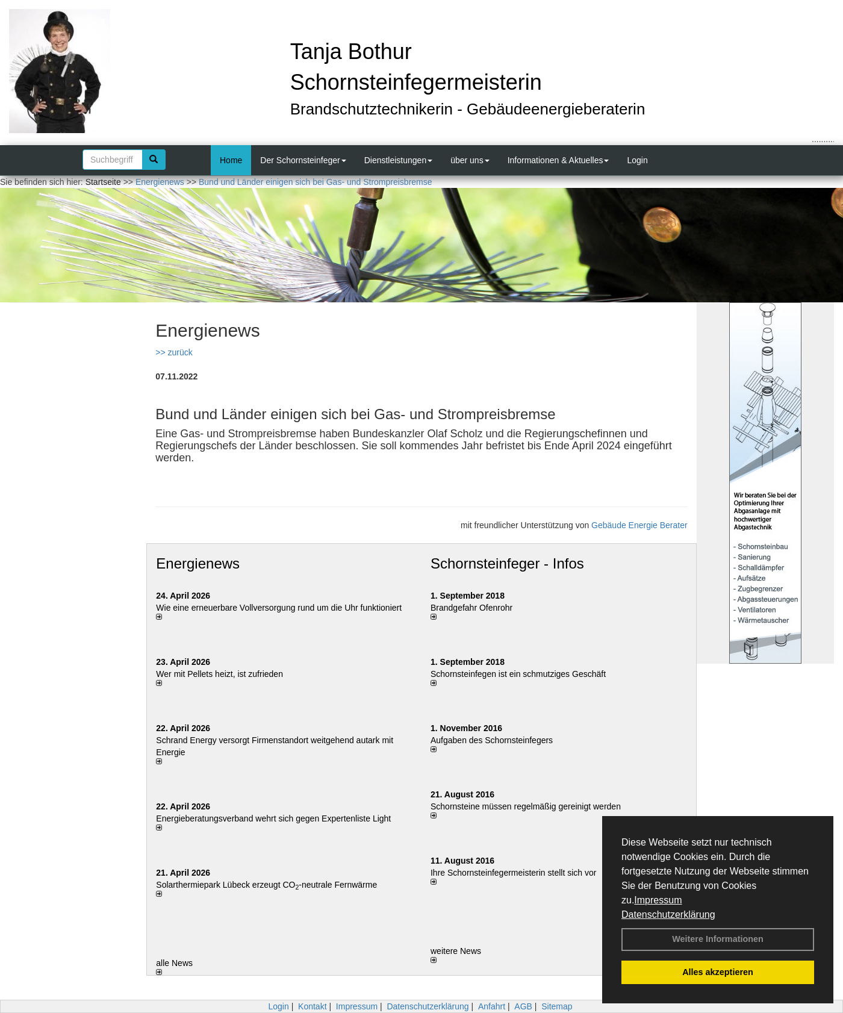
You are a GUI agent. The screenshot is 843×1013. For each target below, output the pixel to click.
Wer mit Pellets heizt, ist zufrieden (219, 674)
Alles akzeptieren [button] (717, 972)
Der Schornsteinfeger (303, 160)
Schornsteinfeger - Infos (507, 563)
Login (637, 160)
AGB (523, 1006)
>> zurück (173, 352)
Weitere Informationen (718, 939)
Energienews (198, 563)
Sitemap (556, 1006)
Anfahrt (491, 1006)
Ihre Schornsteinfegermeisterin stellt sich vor (513, 872)
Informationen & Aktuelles (558, 160)
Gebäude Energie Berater (639, 525)
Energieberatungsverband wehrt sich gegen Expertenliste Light (273, 818)
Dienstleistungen (398, 160)
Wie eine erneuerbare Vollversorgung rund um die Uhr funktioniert (279, 607)
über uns (469, 160)
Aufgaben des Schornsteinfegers (492, 740)
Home (231, 160)
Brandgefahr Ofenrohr (471, 607)
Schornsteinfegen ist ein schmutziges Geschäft (518, 674)
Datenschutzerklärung (668, 914)
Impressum (658, 900)
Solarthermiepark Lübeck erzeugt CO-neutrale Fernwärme (266, 885)
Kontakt (312, 1006)
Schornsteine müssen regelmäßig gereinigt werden (526, 806)
